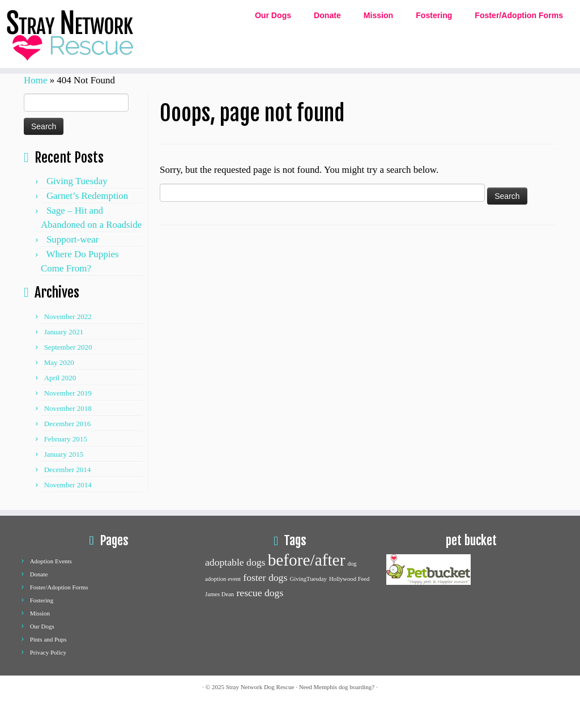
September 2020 (68, 347)
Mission (378, 15)
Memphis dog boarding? (344, 686)
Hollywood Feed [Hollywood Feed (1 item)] (349, 579)
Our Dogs (273, 15)
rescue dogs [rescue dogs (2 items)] (259, 592)
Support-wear (72, 239)
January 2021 (64, 332)
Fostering (434, 15)
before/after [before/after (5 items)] (307, 560)
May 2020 (59, 362)
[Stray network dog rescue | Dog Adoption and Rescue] (68, 34)
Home (35, 80)
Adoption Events (51, 561)
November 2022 (68, 316)
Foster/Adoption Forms (519, 15)
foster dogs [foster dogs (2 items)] (265, 577)
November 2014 (68, 485)
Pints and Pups (48, 639)
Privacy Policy (48, 652)
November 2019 (68, 393)
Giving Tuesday (77, 181)
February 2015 (65, 439)
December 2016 (67, 423)
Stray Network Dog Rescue (260, 686)
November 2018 (68, 408)
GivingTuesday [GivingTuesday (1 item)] (308, 579)
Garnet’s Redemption (87, 195)
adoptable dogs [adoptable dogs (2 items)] (235, 562)
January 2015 (64, 454)
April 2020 (60, 377)
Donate (327, 15)
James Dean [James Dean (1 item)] (219, 594)
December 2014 (67, 469)
